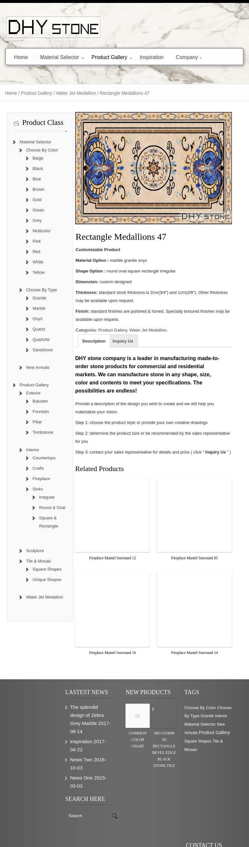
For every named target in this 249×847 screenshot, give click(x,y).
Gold (33, 199)
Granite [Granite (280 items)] (209, 712)
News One (79, 774)
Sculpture (31, 550)
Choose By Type (37, 289)
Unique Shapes (43, 579)
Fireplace (37, 478)
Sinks (34, 489)
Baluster (36, 401)
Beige (34, 158)
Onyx (33, 318)
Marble (35, 308)
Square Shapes (43, 569)
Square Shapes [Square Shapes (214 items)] (200, 737)
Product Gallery (111, 57)
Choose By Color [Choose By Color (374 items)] (202, 703)
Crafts (34, 468)
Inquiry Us (121, 345)
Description (92, 345)
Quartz (35, 329)
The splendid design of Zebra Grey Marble (85, 711)
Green (34, 210)
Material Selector (62, 57)
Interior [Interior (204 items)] (223, 712)
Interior (28, 449)
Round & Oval (48, 507)
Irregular (43, 497)
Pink (33, 241)
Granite (35, 298)
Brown (35, 189)
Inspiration (152, 57)
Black (34, 168)
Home (21, 57)
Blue (33, 178)
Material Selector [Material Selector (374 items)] (202, 720)
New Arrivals (33, 367)
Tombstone (39, 432)
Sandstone (39, 349)
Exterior (29, 393)
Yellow (35, 272)
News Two (79, 755)
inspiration (79, 737)
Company (188, 57)
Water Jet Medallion (72, 93)
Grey (33, 220)
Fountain (37, 411)
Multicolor (38, 230)
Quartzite (37, 339)
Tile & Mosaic (34, 561)
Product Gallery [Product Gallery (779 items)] (216, 728)
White (34, 262)
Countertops (40, 457)
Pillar (33, 421)
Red (32, 251)
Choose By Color (38, 150)
